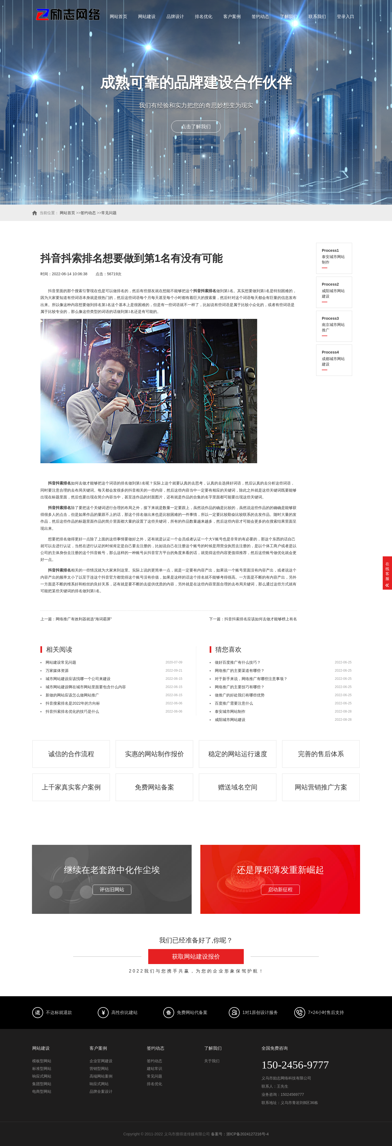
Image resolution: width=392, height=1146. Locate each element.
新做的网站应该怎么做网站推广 (72, 695)
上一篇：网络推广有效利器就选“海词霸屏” (76, 619)
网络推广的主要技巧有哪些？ (240, 687)
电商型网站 (41, 1091)
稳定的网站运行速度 (237, 754)
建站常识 (154, 1068)
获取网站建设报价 (196, 956)
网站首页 (118, 16)
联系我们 (317, 16)
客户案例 (232, 16)
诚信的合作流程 (71, 754)
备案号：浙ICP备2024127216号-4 (240, 1134)
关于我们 (211, 1061)
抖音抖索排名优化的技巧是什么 (72, 711)
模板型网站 (41, 1061)
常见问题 (109, 213)
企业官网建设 (101, 1061)
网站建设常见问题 (61, 662)
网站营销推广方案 (321, 787)
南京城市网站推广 (334, 324)
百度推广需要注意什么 (234, 703)
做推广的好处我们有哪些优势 (240, 695)
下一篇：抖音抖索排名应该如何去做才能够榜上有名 (253, 619)
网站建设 (147, 16)
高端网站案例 (101, 1076)
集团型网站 (41, 1084)
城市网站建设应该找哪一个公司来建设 (78, 679)
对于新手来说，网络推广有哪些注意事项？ (251, 679)
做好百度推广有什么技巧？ (238, 662)
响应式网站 (41, 1076)
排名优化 (203, 16)
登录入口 (345, 16)
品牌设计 (175, 16)
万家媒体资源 (57, 670)
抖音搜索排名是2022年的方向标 (73, 703)
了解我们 (289, 16)
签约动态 (260, 16)
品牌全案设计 (101, 1091)
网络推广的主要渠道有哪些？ (240, 670)
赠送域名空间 (237, 787)
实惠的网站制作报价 (154, 754)
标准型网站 (41, 1068)
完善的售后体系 (321, 754)
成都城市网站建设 (334, 358)
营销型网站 (99, 1068)
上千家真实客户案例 (71, 787)
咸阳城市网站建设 (334, 290)
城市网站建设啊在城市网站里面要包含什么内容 (86, 687)
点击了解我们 (196, 126)
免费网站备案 (154, 787)
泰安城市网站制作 (334, 256)
